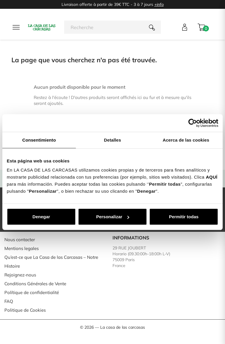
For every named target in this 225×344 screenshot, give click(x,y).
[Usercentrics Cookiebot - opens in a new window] (192, 122)
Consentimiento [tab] (39, 139)
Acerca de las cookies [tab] (186, 139)
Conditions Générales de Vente (35, 283)
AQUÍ (212, 176)
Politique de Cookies (25, 310)
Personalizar (112, 216)
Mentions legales (21, 248)
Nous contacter (19, 239)
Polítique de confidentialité (31, 292)
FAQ (8, 301)
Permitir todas (184, 216)
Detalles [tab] (112, 139)
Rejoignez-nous (20, 275)
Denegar (41, 216)
